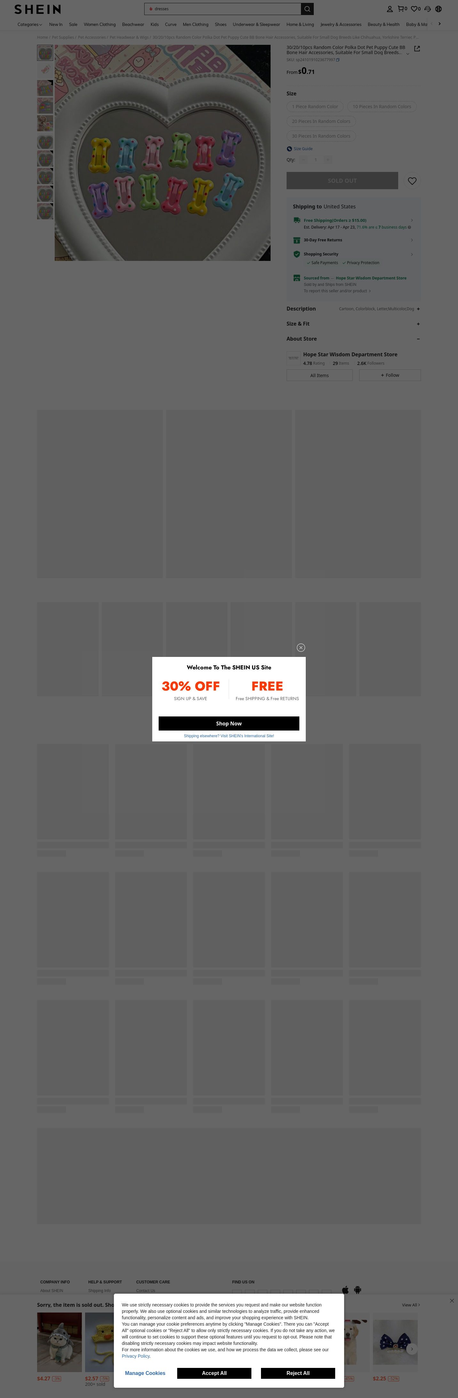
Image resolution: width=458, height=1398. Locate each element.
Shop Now (229, 721)
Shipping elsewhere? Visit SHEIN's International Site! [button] (229, 733)
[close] (295, 651)
